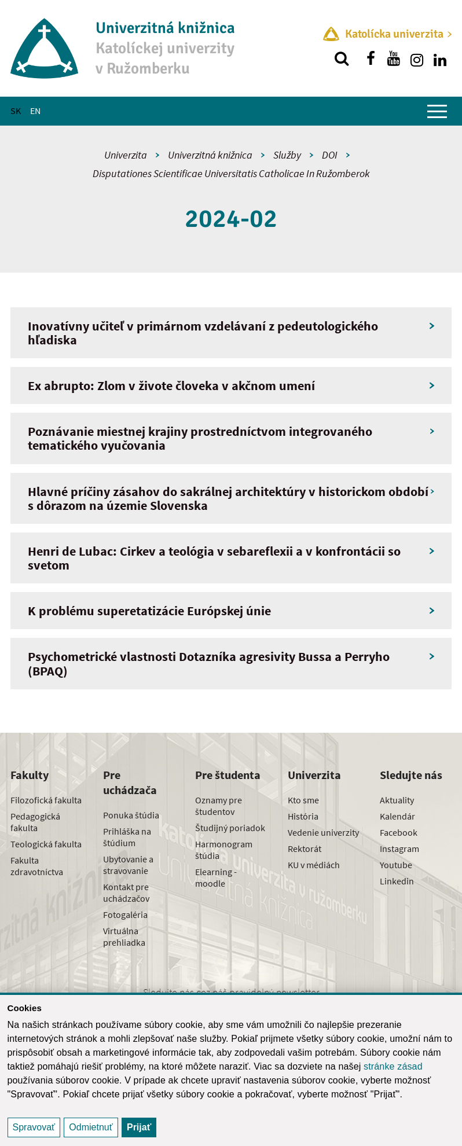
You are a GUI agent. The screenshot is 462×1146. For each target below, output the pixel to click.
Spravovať (34, 1127)
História (303, 816)
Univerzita (125, 154)
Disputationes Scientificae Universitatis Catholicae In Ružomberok (231, 173)
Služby (287, 154)
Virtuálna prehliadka (124, 936)
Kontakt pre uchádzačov (126, 892)
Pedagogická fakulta (35, 821)
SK (15, 110)
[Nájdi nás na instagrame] (416, 58)
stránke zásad (393, 1066)
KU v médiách (314, 864)
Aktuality (397, 800)
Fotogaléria (125, 914)
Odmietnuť (90, 1127)
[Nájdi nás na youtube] (393, 58)
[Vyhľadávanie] (341, 58)
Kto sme (303, 800)
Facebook (398, 832)
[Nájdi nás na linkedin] (440, 58)
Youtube (396, 864)
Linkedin (397, 881)
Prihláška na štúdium (127, 837)
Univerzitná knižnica (210, 154)
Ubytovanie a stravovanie (128, 864)
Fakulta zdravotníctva (36, 865)
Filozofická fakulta (46, 800)
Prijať (139, 1127)
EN (35, 110)
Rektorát (304, 848)
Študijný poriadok (230, 827)
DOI (330, 154)
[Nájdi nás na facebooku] (370, 58)
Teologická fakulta (46, 844)
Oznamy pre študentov (218, 805)
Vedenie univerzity (323, 832)
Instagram (399, 848)
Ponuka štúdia (131, 815)
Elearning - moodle (216, 877)
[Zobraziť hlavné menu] (437, 111)
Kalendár (397, 816)
